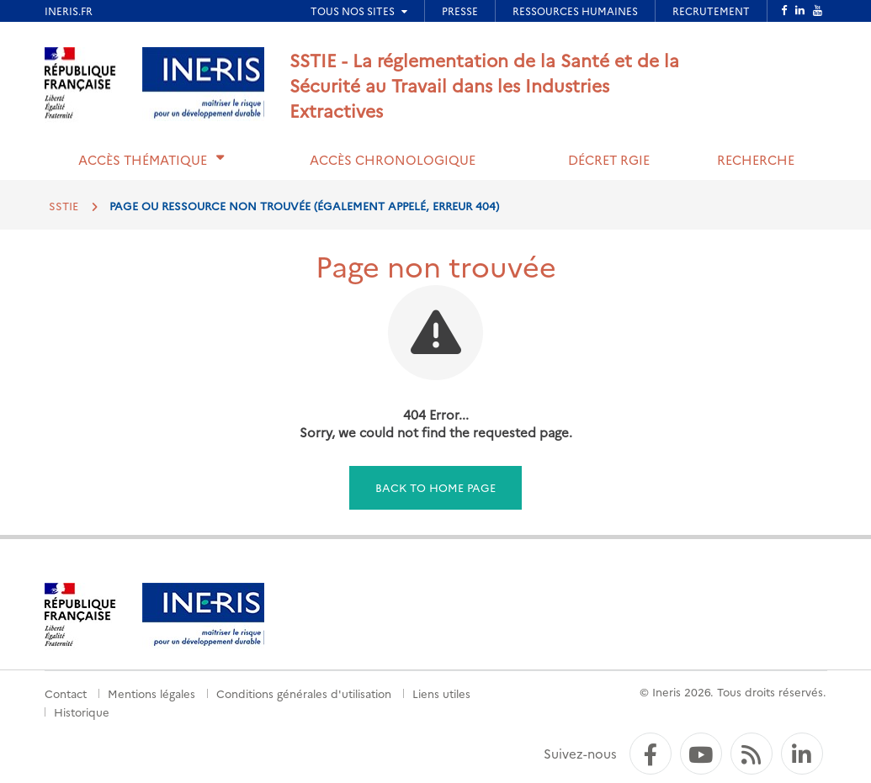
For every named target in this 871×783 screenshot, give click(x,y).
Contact (66, 693)
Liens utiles (441, 693)
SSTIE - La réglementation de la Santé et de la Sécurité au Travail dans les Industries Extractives (484, 84)
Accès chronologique (392, 159)
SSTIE (63, 205)
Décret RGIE (609, 159)
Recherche (755, 159)
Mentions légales (151, 693)
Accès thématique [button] (142, 159)
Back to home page (435, 487)
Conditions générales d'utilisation (303, 693)
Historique (81, 711)
